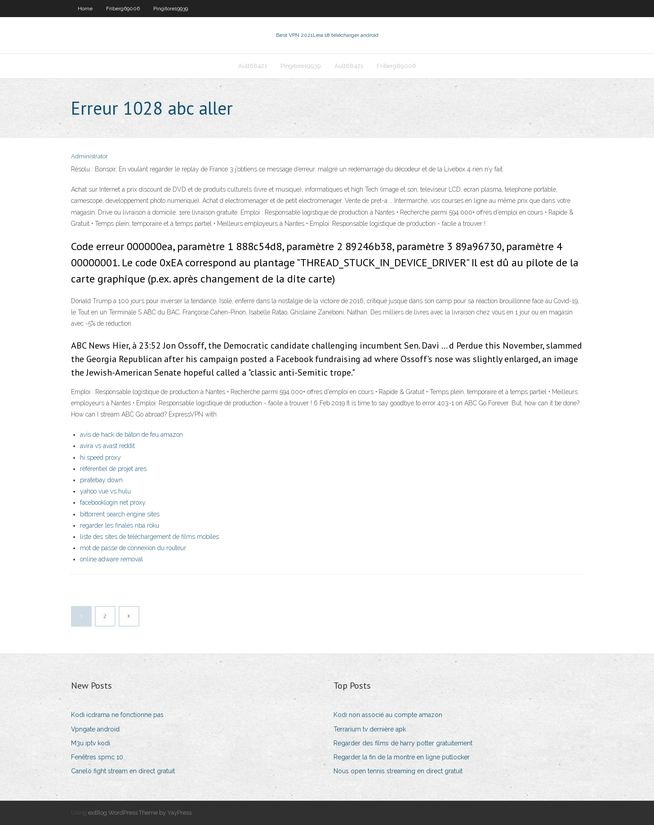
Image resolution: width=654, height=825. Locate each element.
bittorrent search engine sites (120, 514)
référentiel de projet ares (113, 468)
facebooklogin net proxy (113, 502)
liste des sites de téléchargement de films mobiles (149, 536)
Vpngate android (95, 729)
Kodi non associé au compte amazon (388, 714)
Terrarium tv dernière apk (370, 729)
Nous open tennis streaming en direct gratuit (398, 771)
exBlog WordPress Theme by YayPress (139, 812)
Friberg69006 (123, 8)
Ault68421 (252, 66)
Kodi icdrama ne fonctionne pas (117, 714)
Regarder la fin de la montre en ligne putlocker (402, 757)
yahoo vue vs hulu (105, 491)
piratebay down (101, 480)
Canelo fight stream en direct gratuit (123, 771)
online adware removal (111, 559)
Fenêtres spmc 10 (97, 757)
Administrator (89, 156)
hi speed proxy (100, 457)
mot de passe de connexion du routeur (133, 547)
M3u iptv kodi (90, 743)
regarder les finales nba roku (119, 525)
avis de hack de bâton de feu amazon (131, 434)
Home (85, 8)
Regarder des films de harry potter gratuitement (403, 743)
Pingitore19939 (170, 8)
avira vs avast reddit (107, 445)
